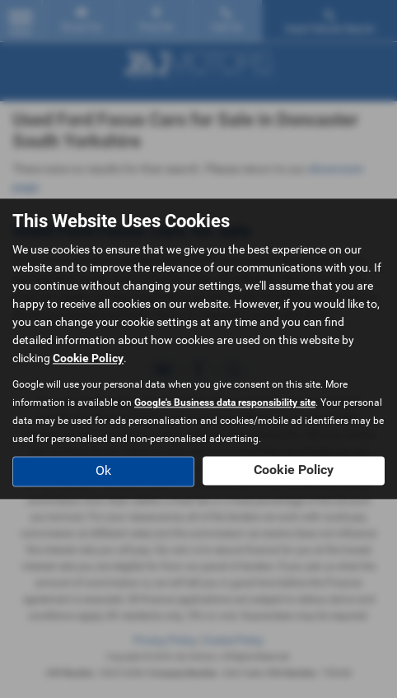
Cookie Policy (88, 358)
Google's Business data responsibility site (224, 403)
